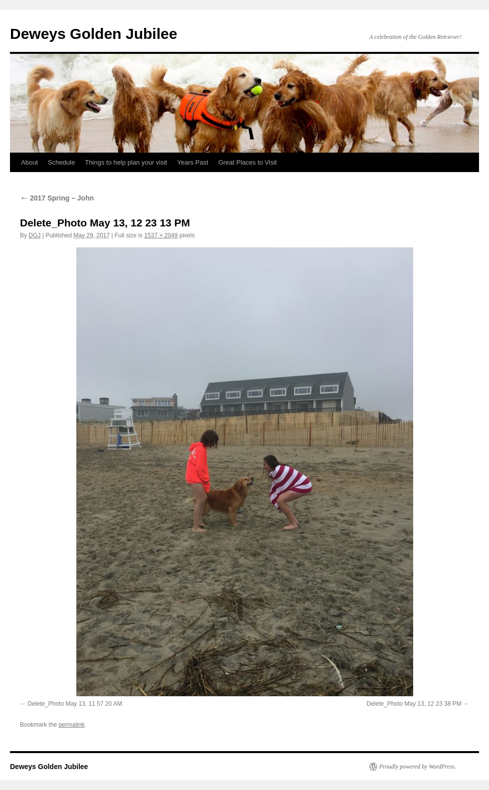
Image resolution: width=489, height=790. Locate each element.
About (29, 162)
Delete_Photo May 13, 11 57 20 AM (74, 703)
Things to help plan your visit (126, 162)
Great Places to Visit (247, 162)
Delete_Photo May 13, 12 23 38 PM (414, 703)
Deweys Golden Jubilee (93, 33)
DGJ (34, 235)
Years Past (192, 162)
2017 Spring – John (57, 198)
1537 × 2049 (161, 235)
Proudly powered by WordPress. (417, 766)
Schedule (61, 162)
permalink (71, 724)
